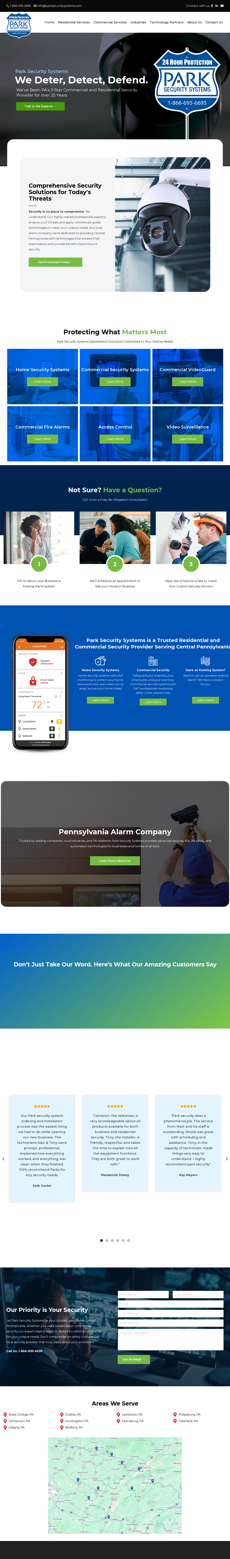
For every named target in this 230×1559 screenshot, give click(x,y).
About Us (194, 22)
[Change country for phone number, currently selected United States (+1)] (122, 1313)
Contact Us (214, 22)
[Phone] (171, 1313)
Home (49, 22)
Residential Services (74, 22)
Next (226, 1159)
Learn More (42, 381)
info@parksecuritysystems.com (58, 6)
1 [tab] (101, 1240)
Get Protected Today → (55, 262)
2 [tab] (107, 1240)
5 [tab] (123, 1240)
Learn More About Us (115, 861)
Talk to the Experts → (40, 106)
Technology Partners (167, 22)
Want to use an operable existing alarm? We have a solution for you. (205, 680)
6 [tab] (128, 1240)
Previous (3, 1159)
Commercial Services (110, 22)
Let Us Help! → (134, 1359)
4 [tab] (117, 1240)
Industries (138, 22)
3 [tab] (112, 1240)
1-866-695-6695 (18, 6)
